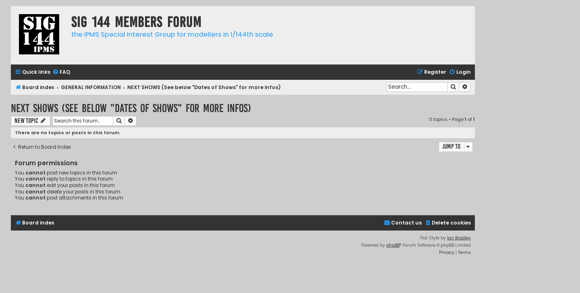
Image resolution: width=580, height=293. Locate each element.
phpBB (393, 245)
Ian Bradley (459, 238)
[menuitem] (61, 72)
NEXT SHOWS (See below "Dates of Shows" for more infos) (131, 108)
